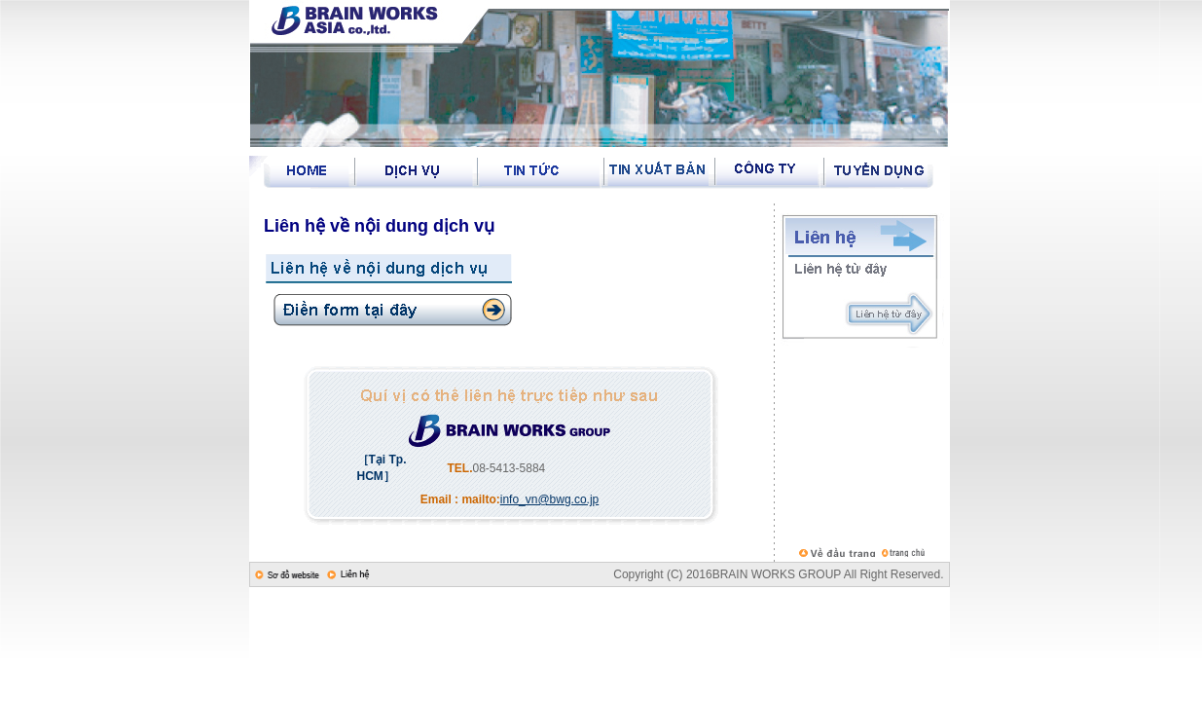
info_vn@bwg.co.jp (550, 499)
